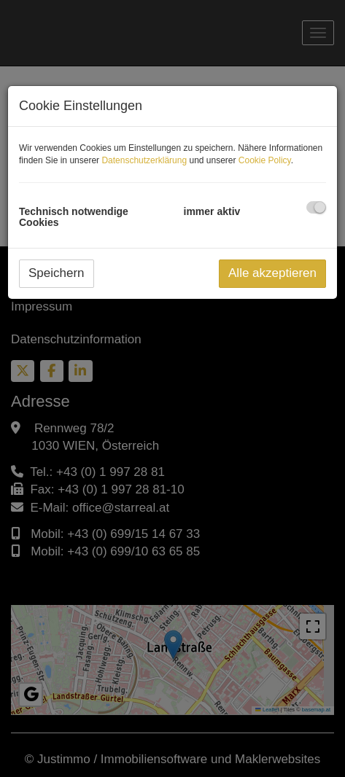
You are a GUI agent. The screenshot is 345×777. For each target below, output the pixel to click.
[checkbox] (316, 207)
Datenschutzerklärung (144, 160)
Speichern (56, 273)
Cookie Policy (265, 160)
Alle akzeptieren (272, 273)
